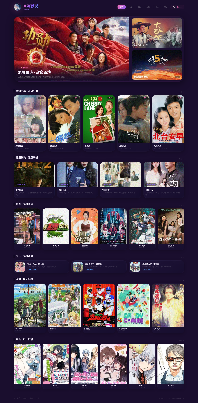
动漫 (155, 7)
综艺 (164, 7)
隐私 (31, 398)
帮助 (25, 398)
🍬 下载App (176, 7)
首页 (118, 7)
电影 (127, 7)
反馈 (37, 398)
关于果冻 (17, 398)
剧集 (136, 7)
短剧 (146, 7)
